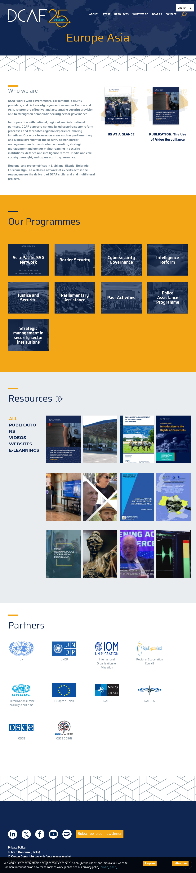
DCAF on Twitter (26, 834)
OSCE (21, 738)
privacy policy (108, 867)
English (182, 8)
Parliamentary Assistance (75, 297)
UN (21, 659)
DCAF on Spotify (67, 834)
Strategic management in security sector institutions (28, 335)
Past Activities (121, 297)
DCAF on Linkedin (12, 834)
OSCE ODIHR (64, 738)
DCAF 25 (157, 14)
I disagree (180, 863)
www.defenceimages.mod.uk (53, 856)
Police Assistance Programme (167, 298)
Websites (20, 444)
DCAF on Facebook (39, 834)
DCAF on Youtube (53, 834)
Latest (105, 14)
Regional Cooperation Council (149, 661)
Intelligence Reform (167, 259)
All (13, 418)
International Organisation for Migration (107, 663)
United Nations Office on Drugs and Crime (21, 703)
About (93, 14)
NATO (106, 701)
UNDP (64, 659)
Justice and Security (28, 297)
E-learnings (24, 450)
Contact (171, 14)
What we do (140, 14)
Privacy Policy (16, 847)
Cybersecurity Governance (121, 259)
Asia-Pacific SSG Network (28, 259)
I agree (150, 863)
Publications (22, 428)
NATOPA (149, 701)
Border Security (74, 260)
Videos (17, 437)
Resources (121, 14)
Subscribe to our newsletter (100, 833)
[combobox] (185, 7)
